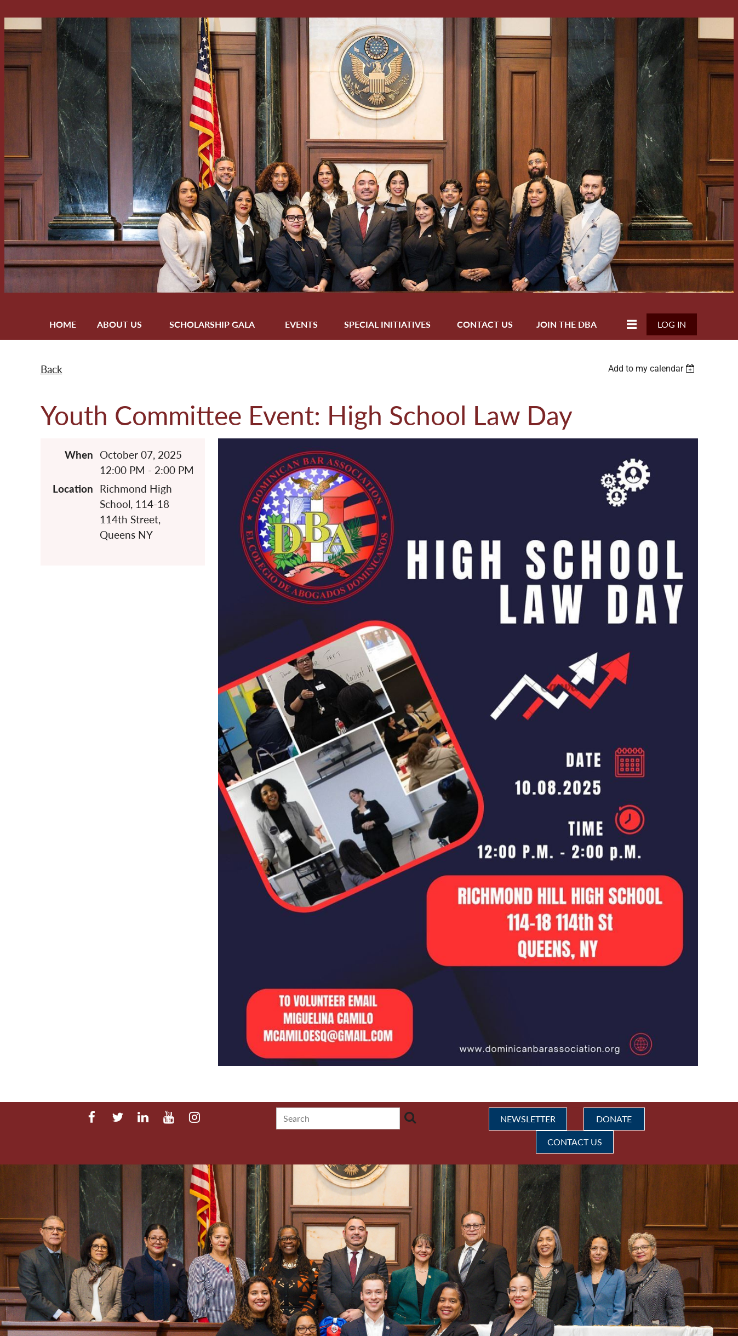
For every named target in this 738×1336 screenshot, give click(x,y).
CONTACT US (574, 1142)
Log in (671, 324)
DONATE (614, 1119)
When (79, 455)
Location (73, 489)
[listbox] (653, 368)
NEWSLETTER (528, 1119)
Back (51, 369)
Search (410, 1117)
